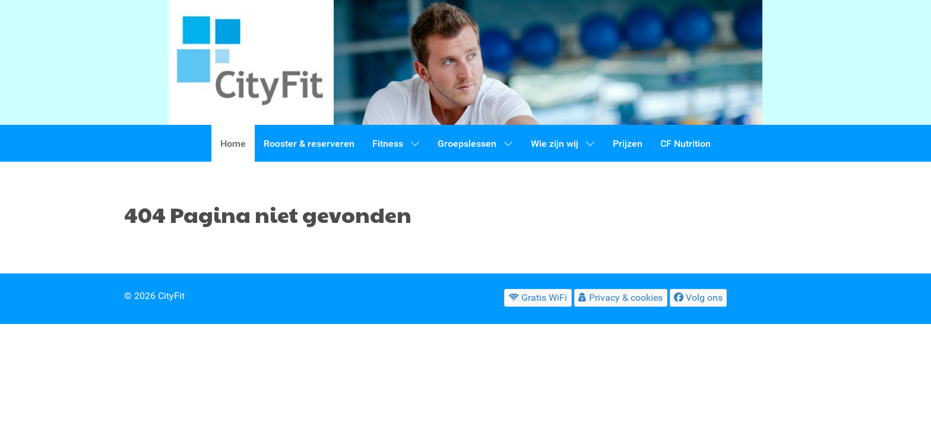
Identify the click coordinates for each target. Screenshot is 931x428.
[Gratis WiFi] (538, 297)
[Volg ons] (698, 297)
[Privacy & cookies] (620, 297)
